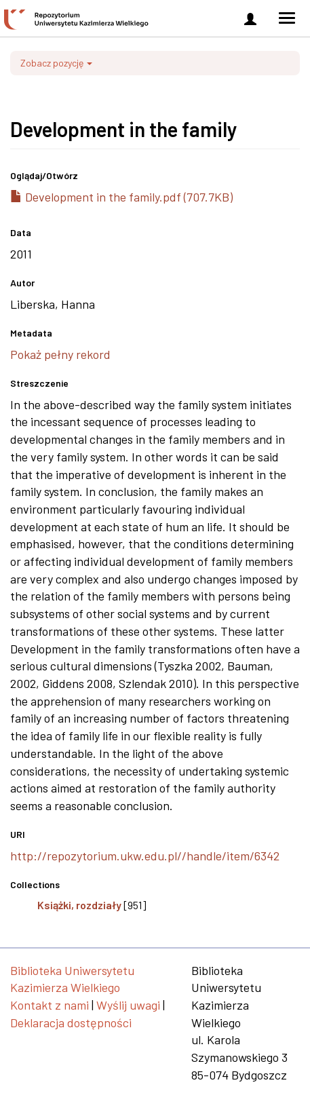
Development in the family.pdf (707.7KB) (121, 196)
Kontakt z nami (49, 1004)
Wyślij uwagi (128, 1004)
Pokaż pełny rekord (60, 354)
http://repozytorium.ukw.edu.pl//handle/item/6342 (144, 855)
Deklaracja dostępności (71, 1022)
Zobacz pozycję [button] (56, 63)
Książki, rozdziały (79, 904)
